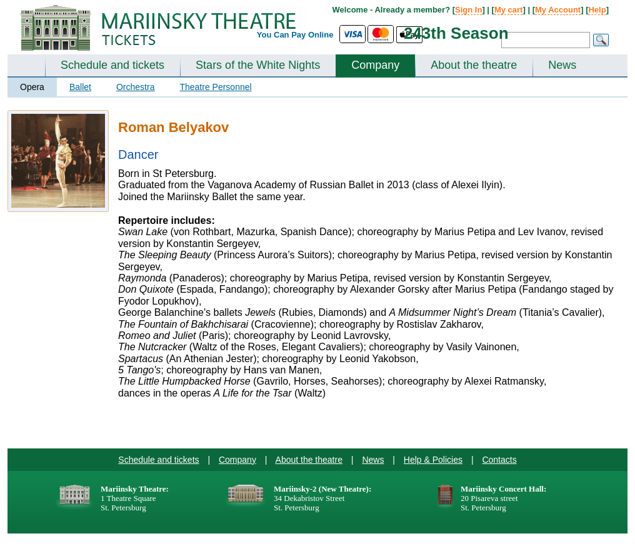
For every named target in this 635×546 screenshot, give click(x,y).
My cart (508, 9)
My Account (558, 9)
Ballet (80, 87)
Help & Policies (433, 460)
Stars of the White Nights (258, 65)
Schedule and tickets (112, 65)
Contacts (499, 460)
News (562, 65)
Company (375, 65)
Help (597, 9)
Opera (32, 87)
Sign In (468, 9)
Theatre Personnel (215, 87)
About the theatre (474, 65)
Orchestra (135, 87)
